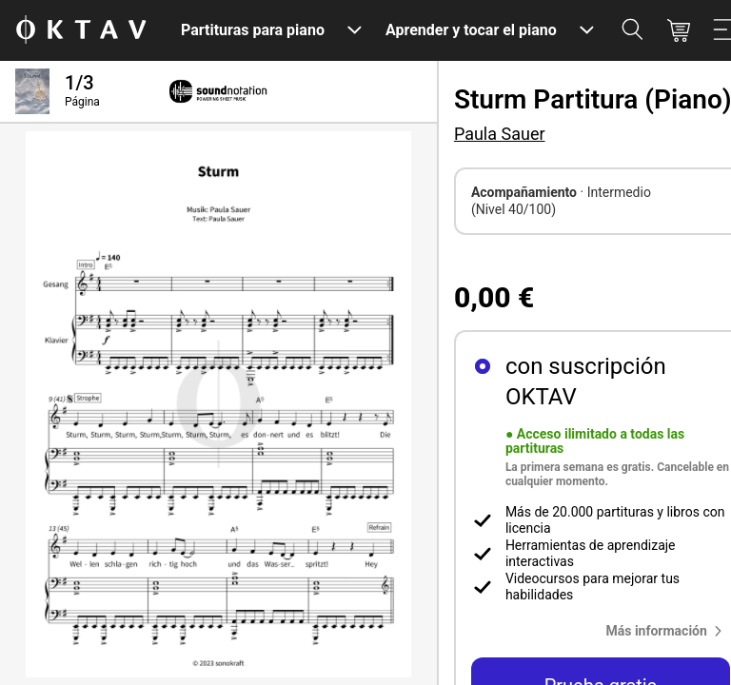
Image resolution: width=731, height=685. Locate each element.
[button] (667, 630)
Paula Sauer (499, 134)
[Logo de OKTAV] (81, 31)
